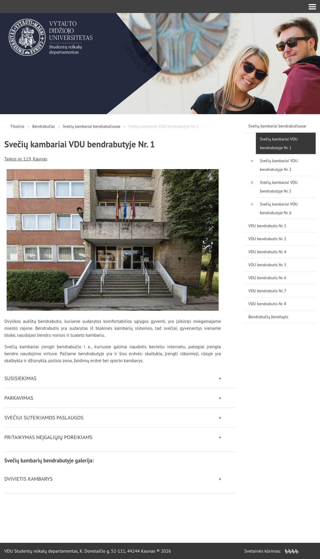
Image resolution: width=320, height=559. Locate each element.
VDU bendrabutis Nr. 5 (267, 264)
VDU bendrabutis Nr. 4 (267, 251)
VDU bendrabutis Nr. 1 (267, 225)
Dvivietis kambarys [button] (28, 478)
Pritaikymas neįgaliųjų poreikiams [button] (48, 437)
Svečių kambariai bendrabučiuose (91, 126)
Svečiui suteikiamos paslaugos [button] (43, 417)
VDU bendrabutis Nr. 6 (267, 277)
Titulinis (17, 126)
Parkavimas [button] (18, 398)
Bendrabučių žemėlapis (268, 316)
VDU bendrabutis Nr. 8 (267, 303)
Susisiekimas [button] (20, 378)
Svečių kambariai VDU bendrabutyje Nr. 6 (279, 208)
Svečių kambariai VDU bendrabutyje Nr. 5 (279, 187)
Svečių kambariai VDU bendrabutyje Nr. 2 (279, 165)
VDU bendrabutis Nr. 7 (267, 290)
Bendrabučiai (43, 126)
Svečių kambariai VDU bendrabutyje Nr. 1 (279, 143)
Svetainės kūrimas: (271, 551)
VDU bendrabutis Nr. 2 (267, 238)
